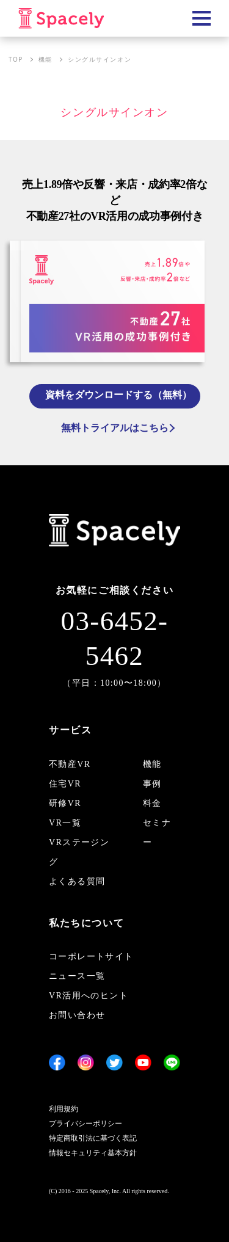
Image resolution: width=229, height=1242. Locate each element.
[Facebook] (57, 1062)
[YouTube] (143, 1062)
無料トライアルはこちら (115, 428)
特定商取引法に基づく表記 (93, 1138)
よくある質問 (77, 881)
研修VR (65, 803)
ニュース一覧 (77, 976)
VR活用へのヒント (88, 995)
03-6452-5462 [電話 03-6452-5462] (115, 639)
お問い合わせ (77, 1015)
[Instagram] (86, 1062)
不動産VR (69, 764)
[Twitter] (114, 1062)
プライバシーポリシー (85, 1123)
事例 (152, 783)
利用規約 (63, 1109)
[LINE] (172, 1062)
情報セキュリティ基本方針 (93, 1153)
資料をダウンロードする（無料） (118, 395)
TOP (16, 59)
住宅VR (65, 783)
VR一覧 (65, 822)
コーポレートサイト (91, 956)
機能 (45, 59)
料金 (152, 803)
